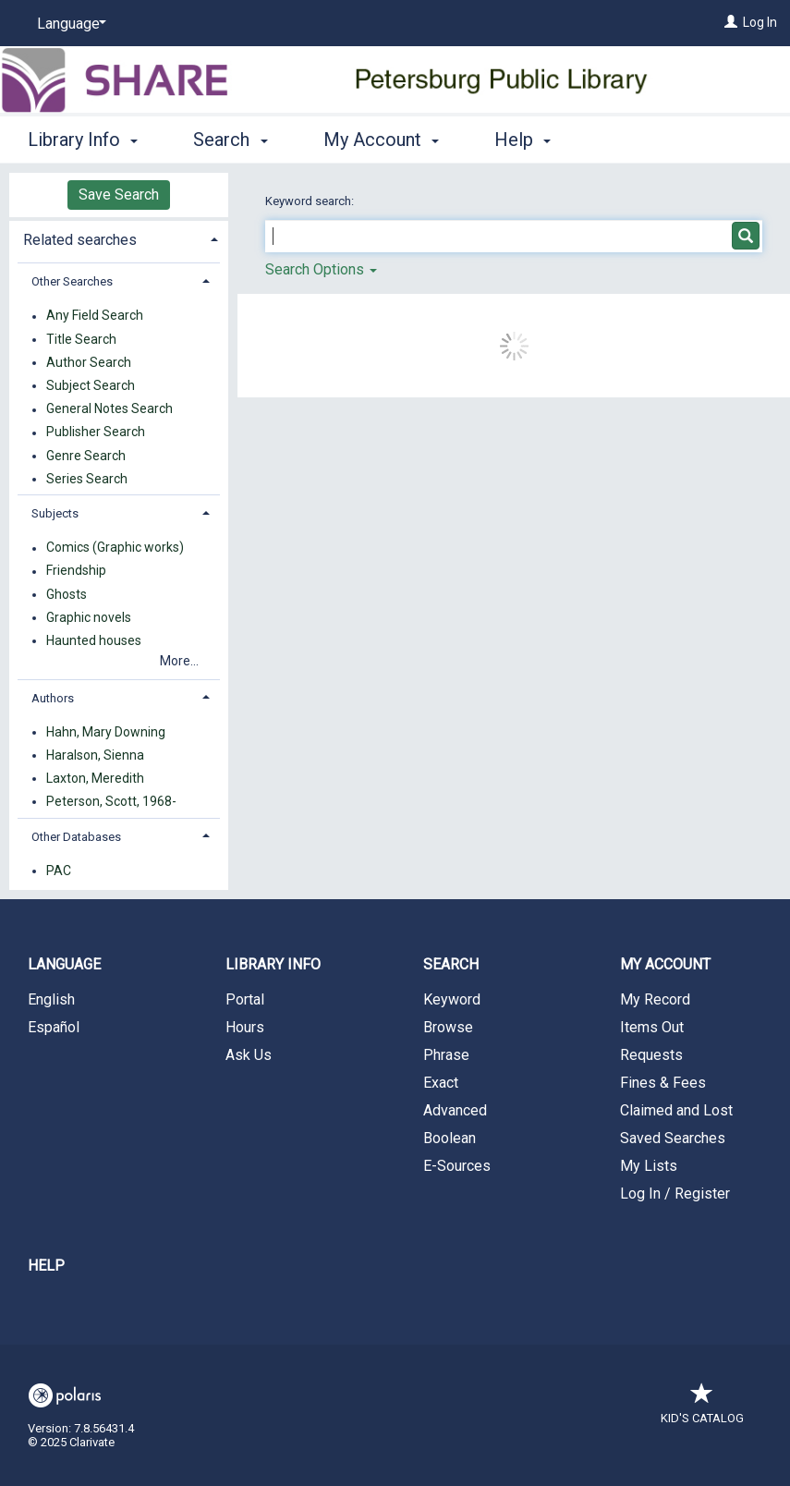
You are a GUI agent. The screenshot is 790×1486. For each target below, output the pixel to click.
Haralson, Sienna (95, 755)
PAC (58, 870)
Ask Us (248, 1055)
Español (53, 1027)
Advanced (455, 1110)
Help (46, 1265)
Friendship (76, 571)
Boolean (449, 1138)
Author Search (88, 362)
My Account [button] (381, 139)
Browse (448, 1027)
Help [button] (522, 139)
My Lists (648, 1166)
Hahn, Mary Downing (105, 732)
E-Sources (457, 1166)
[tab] (118, 238)
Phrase (446, 1055)
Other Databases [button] (76, 837)
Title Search (81, 339)
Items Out (652, 1027)
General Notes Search (109, 409)
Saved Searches (672, 1138)
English (51, 999)
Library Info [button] (83, 139)
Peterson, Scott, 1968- (111, 801)
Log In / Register (675, 1193)
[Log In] (730, 22)
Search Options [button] (321, 269)
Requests (651, 1055)
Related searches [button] (80, 240)
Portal (244, 999)
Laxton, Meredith (95, 778)
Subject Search (90, 385)
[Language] (68, 24)
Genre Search (86, 455)
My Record (655, 999)
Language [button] (64, 964)
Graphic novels (88, 617)
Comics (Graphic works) (115, 548)
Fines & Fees (663, 1082)
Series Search (87, 478)
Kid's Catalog (702, 1409)
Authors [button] (52, 698)
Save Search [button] (119, 194)
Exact (440, 1082)
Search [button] (230, 139)
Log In (760, 22)
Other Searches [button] (72, 281)
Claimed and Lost (676, 1110)
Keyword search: (311, 201)
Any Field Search (94, 316)
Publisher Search (95, 432)
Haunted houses (93, 640)
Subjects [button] (55, 513)
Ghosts (66, 594)
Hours (244, 1027)
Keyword (451, 999)
